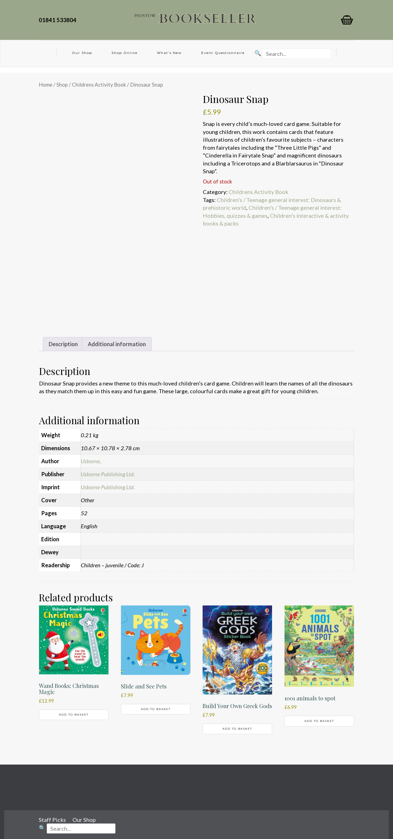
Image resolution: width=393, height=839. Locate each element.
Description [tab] (63, 344)
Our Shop (82, 53)
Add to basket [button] (74, 714)
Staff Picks (52, 819)
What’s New (169, 53)
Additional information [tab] (117, 344)
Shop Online (125, 53)
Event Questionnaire (223, 53)
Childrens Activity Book (99, 85)
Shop (62, 85)
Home (45, 85)
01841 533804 (59, 20)
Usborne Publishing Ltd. (108, 474)
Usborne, (91, 461)
